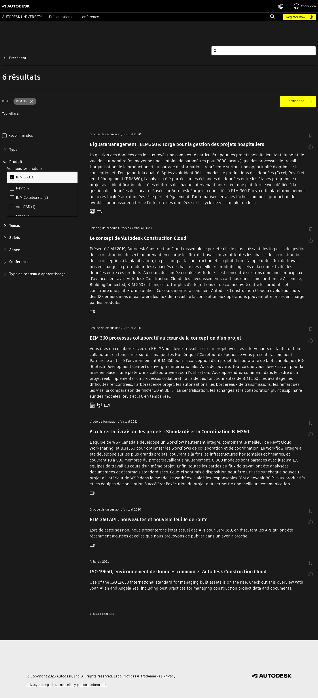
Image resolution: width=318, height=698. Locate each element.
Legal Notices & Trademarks (137, 676)
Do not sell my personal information (81, 685)
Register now (295, 17)
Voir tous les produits (25, 168)
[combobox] (295, 101)
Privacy (169, 676)
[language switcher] (283, 6)
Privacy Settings (38, 685)
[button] (24, 101)
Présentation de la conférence (74, 16)
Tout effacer (11, 113)
